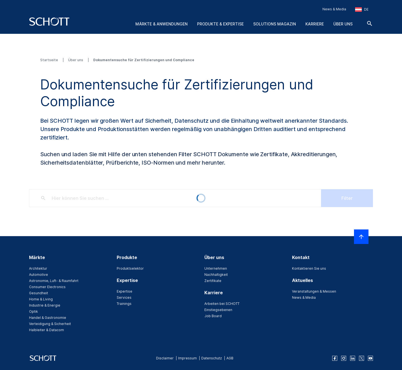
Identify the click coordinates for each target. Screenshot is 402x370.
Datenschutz (211, 358)
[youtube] (370, 358)
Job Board (213, 316)
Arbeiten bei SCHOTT (222, 304)
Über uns (343, 24)
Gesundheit (38, 293)
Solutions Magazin (274, 24)
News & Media (334, 9)
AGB (229, 358)
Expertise (124, 291)
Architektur (38, 268)
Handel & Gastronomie (47, 318)
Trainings (124, 304)
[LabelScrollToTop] (361, 236)
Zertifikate (212, 281)
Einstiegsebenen (218, 310)
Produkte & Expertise (220, 24)
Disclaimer (165, 358)
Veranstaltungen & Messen (314, 291)
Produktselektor (130, 268)
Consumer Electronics (47, 287)
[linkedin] (352, 358)
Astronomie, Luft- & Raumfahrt (53, 281)
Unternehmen (215, 268)
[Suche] (369, 23)
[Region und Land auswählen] (361, 9)
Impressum (187, 358)
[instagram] (343, 358)
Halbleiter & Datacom (46, 330)
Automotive (38, 274)
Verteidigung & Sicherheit (50, 324)
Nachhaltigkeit (216, 274)
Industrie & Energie (44, 305)
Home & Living (41, 299)
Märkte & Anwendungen (161, 24)
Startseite (49, 60)
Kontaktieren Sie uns (309, 268)
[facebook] (334, 358)
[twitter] (361, 358)
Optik (33, 311)
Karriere (314, 24)
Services (124, 297)
